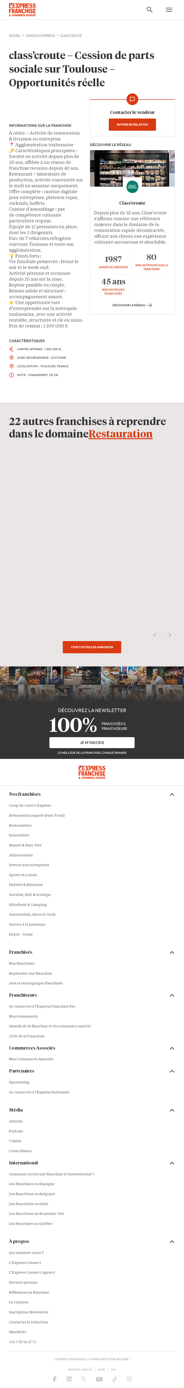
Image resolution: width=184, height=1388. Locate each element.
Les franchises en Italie (28, 1204)
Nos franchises (22, 964)
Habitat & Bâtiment (26, 885)
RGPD (101, 1369)
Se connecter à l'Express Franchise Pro (42, 1007)
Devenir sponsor (23, 1283)
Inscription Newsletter (28, 1312)
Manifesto (17, 1332)
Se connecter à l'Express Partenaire (39, 1092)
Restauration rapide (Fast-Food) (37, 816)
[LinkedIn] (69, 1379)
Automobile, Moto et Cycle (32, 915)
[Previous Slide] (155, 635)
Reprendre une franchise (30, 974)
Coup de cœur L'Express (30, 806)
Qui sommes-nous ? (26, 1253)
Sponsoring (19, 1083)
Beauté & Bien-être (25, 845)
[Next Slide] (169, 635)
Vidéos (15, 1141)
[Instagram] (129, 1379)
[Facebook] (54, 1379)
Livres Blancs (20, 1151)
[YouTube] (99, 1379)
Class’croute (132, 203)
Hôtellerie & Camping (28, 905)
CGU (113, 1369)
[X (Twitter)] (84, 1379)
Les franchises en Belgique (32, 1194)
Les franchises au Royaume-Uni (36, 1214)
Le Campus (18, 1303)
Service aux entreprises (29, 865)
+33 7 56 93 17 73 (22, 1342)
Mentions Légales (80, 1369)
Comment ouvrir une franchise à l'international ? (51, 1174)
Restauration (121, 435)
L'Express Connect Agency (32, 1273)
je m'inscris (92, 742)
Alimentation (21, 855)
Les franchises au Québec (31, 1224)
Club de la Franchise (27, 1036)
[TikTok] (115, 1379)
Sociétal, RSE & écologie (30, 895)
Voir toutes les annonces (92, 647)
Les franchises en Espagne (32, 1184)
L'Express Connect (25, 1263)
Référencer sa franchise (29, 1293)
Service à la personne (27, 925)
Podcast (16, 1131)
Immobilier (19, 836)
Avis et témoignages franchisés (36, 984)
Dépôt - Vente (21, 935)
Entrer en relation (132, 124)
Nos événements (23, 1017)
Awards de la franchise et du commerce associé (50, 1027)
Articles (16, 1122)
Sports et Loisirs (23, 875)
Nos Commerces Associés (31, 1059)
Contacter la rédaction (28, 1322)
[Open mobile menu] (169, 10)
